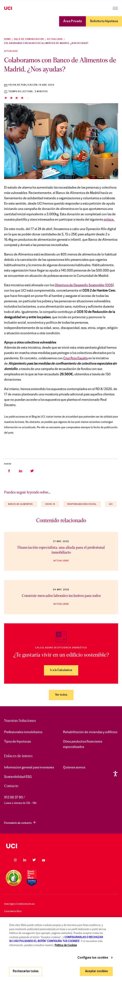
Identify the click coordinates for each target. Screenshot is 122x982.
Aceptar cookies (96, 971)
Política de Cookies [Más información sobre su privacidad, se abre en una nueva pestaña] (66, 945)
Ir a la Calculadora (61, 670)
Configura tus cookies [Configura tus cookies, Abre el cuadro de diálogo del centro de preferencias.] (92, 957)
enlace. (109, 219)
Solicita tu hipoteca (104, 21)
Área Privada (72, 21)
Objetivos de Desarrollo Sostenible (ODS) (84, 285)
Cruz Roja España (75, 358)
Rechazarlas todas (25, 971)
